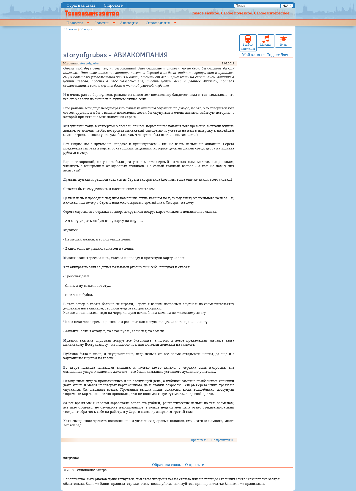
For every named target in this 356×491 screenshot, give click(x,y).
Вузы (283, 41)
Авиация (129, 22)
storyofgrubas (90, 63)
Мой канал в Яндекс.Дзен (266, 54)
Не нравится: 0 (222, 440)
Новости (74, 22)
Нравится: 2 (199, 440)
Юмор (85, 29)
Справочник (158, 22)
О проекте (113, 5)
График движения (248, 43)
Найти (287, 5)
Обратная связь (81, 5)
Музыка (265, 41)
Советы (101, 22)
